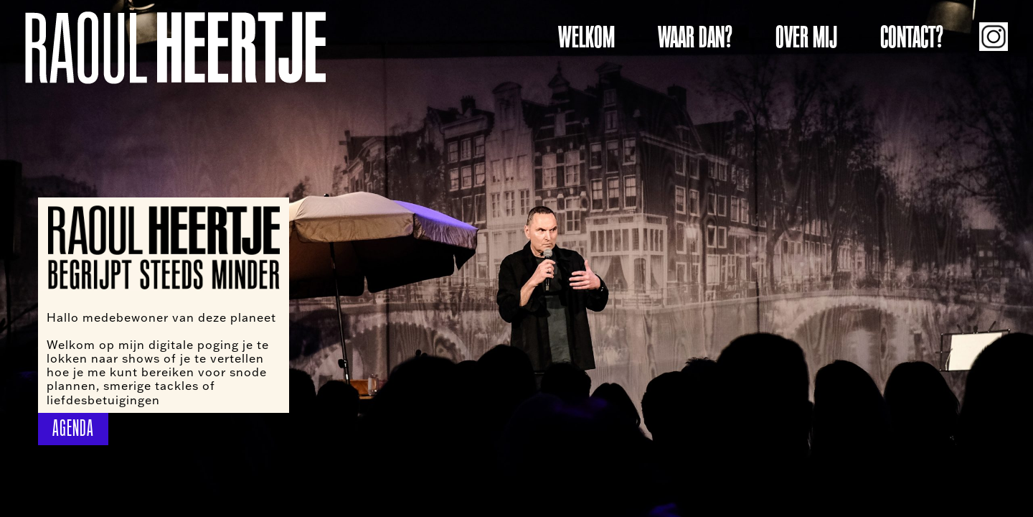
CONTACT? (911, 37)
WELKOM (586, 37)
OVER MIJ (806, 37)
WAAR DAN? (695, 37)
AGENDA (73, 428)
